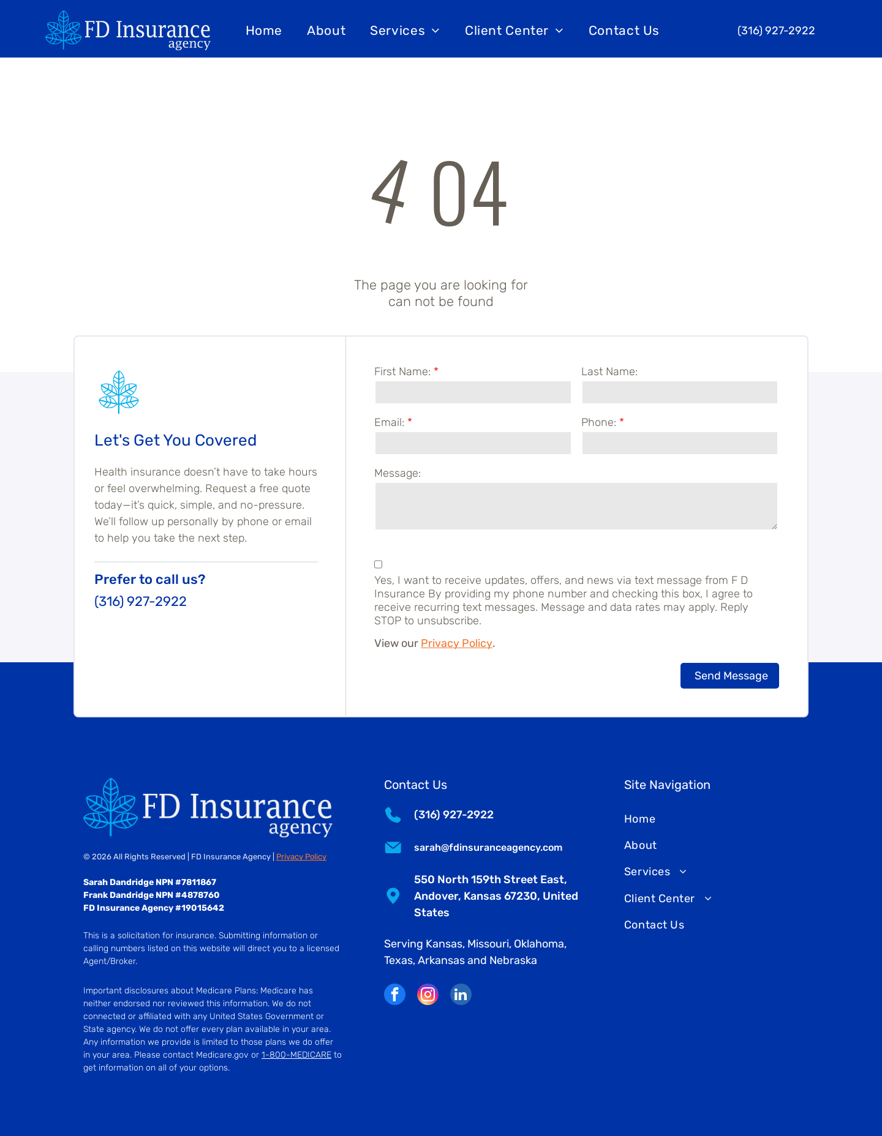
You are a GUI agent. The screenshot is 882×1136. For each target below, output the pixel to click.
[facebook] (394, 996)
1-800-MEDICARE (296, 1055)
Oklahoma (539, 944)
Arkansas (441, 960)
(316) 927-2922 (140, 601)
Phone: (598, 422)
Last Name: (609, 371)
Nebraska (513, 960)
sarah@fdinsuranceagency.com (488, 847)
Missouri (488, 944)
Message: (397, 473)
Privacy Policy (456, 643)
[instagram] (428, 996)
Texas (398, 960)
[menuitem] (264, 30)
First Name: (402, 371)
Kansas (444, 944)
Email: (389, 422)
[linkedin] (461, 996)
